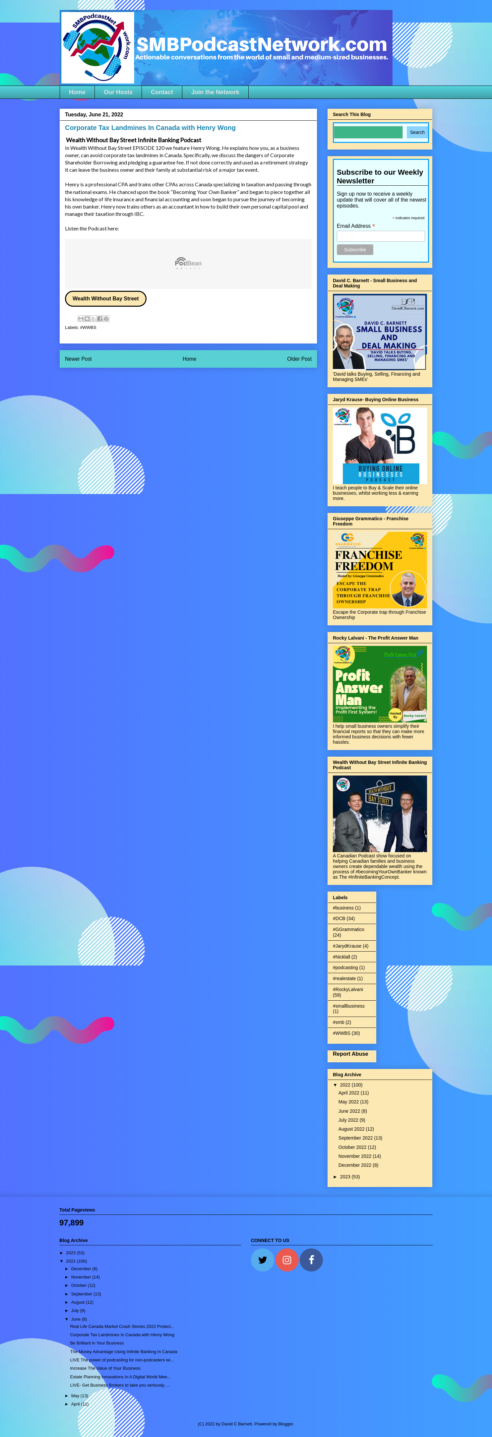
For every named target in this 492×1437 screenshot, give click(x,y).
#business (343, 907)
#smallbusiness (349, 1006)
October (79, 1285)
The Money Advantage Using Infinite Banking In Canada (123, 1351)
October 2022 (353, 1147)
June (76, 1319)
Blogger (285, 1423)
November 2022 (355, 1156)
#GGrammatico (348, 929)
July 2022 (349, 1120)
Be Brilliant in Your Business (97, 1343)
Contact (162, 92)
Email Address (356, 226)
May (76, 1395)
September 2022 (356, 1138)
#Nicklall (341, 957)
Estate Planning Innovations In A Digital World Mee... (120, 1376)
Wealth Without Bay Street (106, 298)
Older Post (299, 359)
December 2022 (355, 1165)
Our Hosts (118, 92)
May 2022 (349, 1101)
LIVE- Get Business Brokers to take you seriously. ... (120, 1385)
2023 (346, 1176)
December (81, 1268)
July (75, 1310)
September (82, 1293)
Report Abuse (350, 1054)
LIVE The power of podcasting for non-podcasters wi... (122, 1359)
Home (77, 92)
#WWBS (88, 327)
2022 (346, 1085)
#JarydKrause (347, 946)
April (76, 1404)
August (78, 1302)
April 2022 (349, 1092)
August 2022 (352, 1129)
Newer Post (78, 359)
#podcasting (345, 967)
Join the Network (215, 92)
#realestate (344, 978)
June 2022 (349, 1111)
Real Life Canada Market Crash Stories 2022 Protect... (122, 1326)
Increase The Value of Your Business (105, 1368)
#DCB (339, 918)
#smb (338, 1022)
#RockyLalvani (348, 989)
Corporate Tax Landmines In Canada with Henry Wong (122, 1334)
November (81, 1277)
